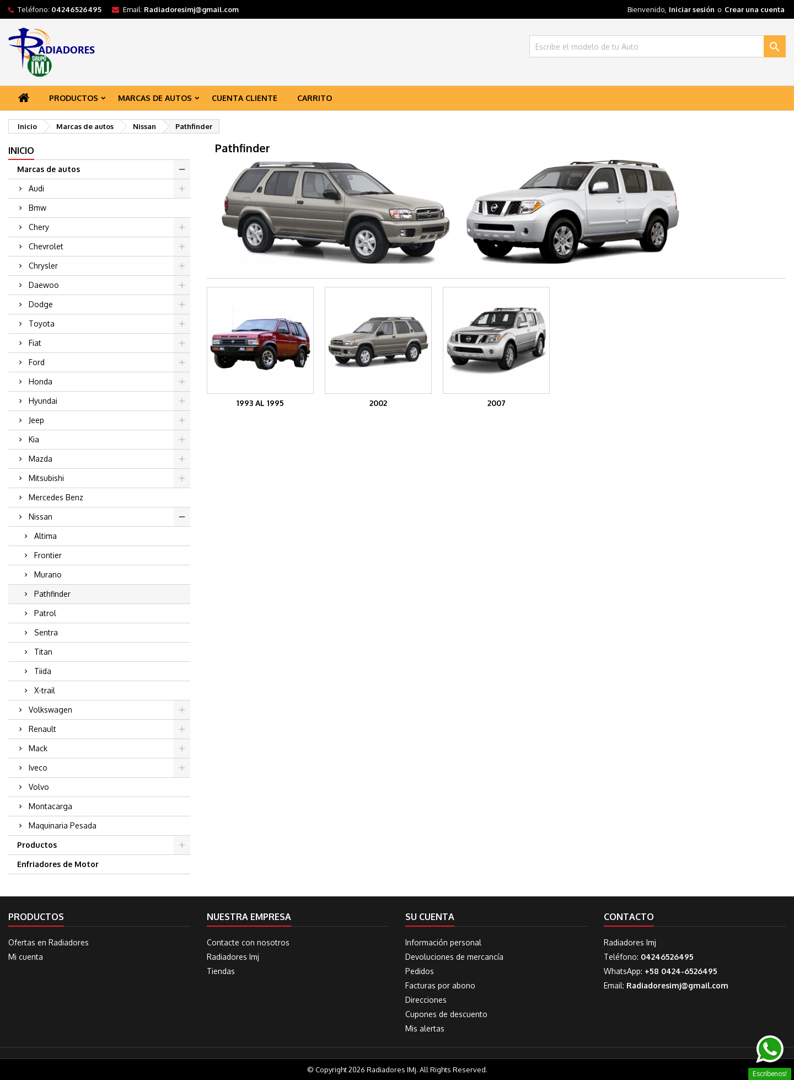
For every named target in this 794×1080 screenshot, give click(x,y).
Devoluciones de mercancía (454, 956)
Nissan (40, 516)
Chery (39, 227)
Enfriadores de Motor (58, 864)
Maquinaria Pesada (62, 825)
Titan (43, 651)
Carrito (314, 98)
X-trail (44, 690)
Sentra (46, 632)
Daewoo (44, 285)
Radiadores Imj (233, 956)
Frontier (48, 555)
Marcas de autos (155, 98)
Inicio (21, 150)
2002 (378, 403)
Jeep (36, 420)
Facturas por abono (440, 985)
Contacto (629, 916)
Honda (40, 381)
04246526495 (76, 9)
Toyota (42, 323)
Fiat (35, 342)
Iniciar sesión (692, 9)
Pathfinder (52, 593)
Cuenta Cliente (244, 98)
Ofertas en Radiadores (48, 942)
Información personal (443, 942)
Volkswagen (50, 709)
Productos (73, 98)
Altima (45, 536)
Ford (37, 362)
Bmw (37, 207)
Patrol (45, 613)
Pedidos (419, 971)
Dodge (41, 304)
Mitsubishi (46, 478)
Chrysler (43, 265)
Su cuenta (429, 916)
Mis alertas (424, 1028)
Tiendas (221, 971)
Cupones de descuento (446, 1014)
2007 (496, 403)
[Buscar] (657, 46)
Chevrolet (46, 246)
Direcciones (426, 999)
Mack (38, 748)
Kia (34, 439)
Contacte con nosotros (248, 942)
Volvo (39, 787)
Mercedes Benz (56, 497)
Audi (36, 188)
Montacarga (50, 806)
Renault (42, 729)
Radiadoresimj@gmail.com (191, 9)
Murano (48, 574)
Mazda (40, 458)
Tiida (42, 671)
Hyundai (43, 400)
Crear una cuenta (755, 9)
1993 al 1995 (260, 403)
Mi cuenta (25, 956)
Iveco (38, 767)
